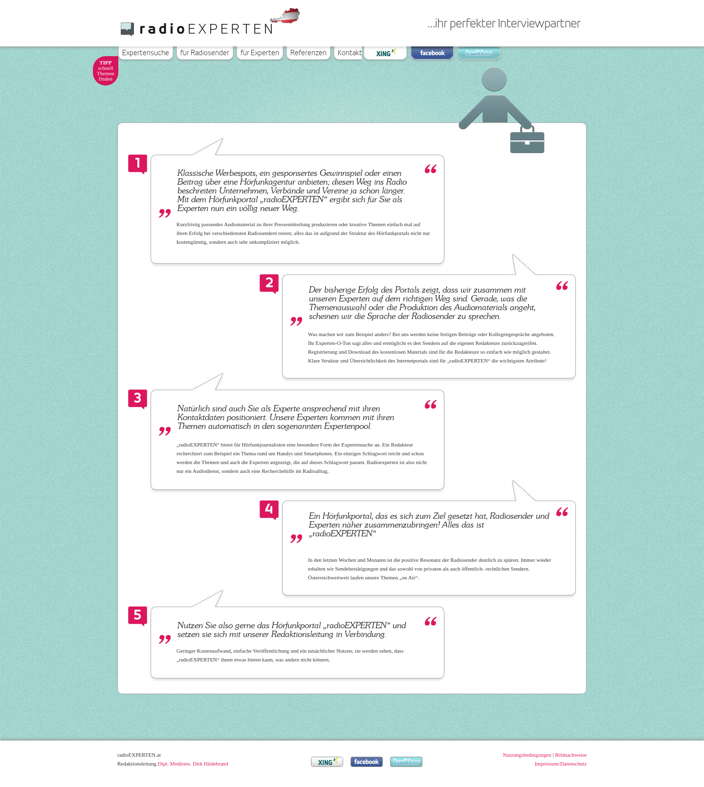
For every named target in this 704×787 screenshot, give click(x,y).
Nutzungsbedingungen (527, 755)
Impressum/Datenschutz (561, 763)
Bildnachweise (571, 755)
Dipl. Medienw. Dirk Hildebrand (193, 763)
